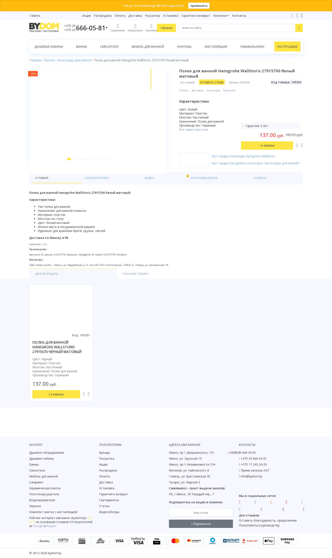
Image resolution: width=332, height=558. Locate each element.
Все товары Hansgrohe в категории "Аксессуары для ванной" (254, 165)
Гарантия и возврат (195, 16)
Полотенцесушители (44, 494)
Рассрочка (152, 16)
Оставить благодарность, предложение (268, 520)
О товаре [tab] (42, 189)
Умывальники (252, 47)
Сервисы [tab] (149, 189)
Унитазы (184, 47)
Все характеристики (198, 129)
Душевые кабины (49, 47)
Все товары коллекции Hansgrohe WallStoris (247, 156)
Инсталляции (216, 47)
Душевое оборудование (46, 453)
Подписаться (201, 524)
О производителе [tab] (121, 189)
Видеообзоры (109, 512)
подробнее (175, 6)
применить (199, 6)
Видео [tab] (96, 188)
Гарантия (234, 90)
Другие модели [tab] (48, 285)
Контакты (239, 16)
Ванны (81, 47)
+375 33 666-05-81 (254, 459)
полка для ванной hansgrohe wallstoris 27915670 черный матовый (57, 359)
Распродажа (103, 16)
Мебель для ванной (147, 47)
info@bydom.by (251, 476)
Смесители (109, 47)
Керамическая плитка (45, 488)
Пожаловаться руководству (259, 525)
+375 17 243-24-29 (254, 465)
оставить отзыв (216, 82)
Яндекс (51, 526)
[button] (66, 170)
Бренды (104, 453)
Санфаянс (36, 482)
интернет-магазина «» (64, 518)
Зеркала (35, 506)
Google (38, 526)
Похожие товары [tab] (87, 285)
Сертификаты (109, 500)
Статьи (104, 506)
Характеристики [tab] (70, 189)
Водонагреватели (42, 500)
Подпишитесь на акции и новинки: (196, 502)
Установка (170, 16)
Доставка (135, 16)
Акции (86, 16)
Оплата (120, 16)
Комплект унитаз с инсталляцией (53, 512)
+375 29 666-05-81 (243, 453)
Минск (35, 16)
